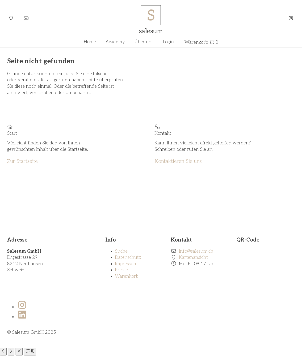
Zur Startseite (22, 161)
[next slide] (11, 351)
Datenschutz (128, 257)
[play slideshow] (30, 351)
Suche (121, 251)
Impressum (126, 264)
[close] (19, 351)
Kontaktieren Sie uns (178, 161)
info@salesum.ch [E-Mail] (196, 251)
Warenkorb (126, 276)
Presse (121, 270)
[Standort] (11, 18)
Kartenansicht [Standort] (193, 257)
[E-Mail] (26, 18)
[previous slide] (3, 351)
